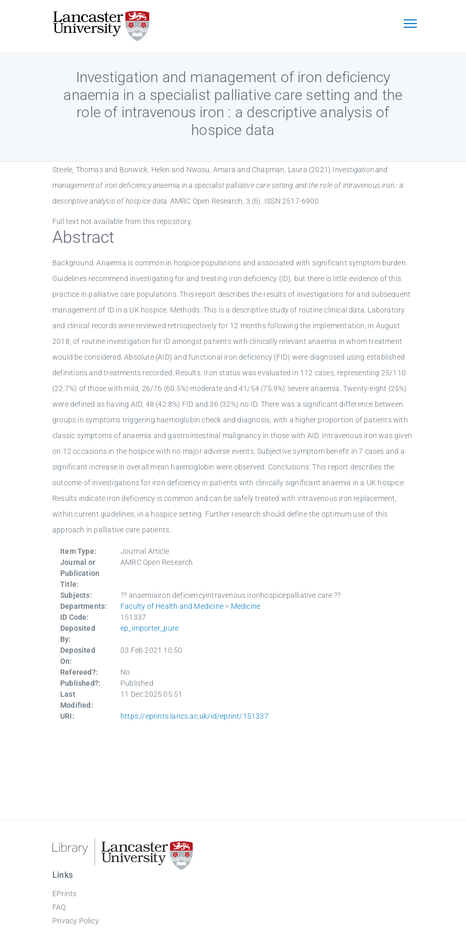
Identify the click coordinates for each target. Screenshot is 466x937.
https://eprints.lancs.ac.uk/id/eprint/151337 (194, 716)
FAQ (59, 907)
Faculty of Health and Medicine (172, 606)
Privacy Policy (75, 921)
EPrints (64, 893)
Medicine (246, 606)
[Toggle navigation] (409, 24)
